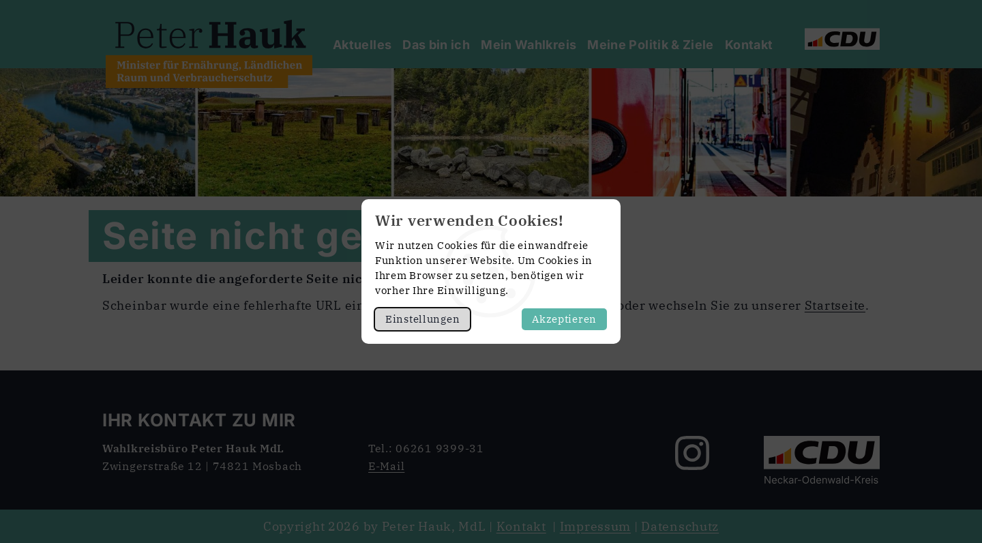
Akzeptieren (564, 318)
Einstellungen (422, 318)
